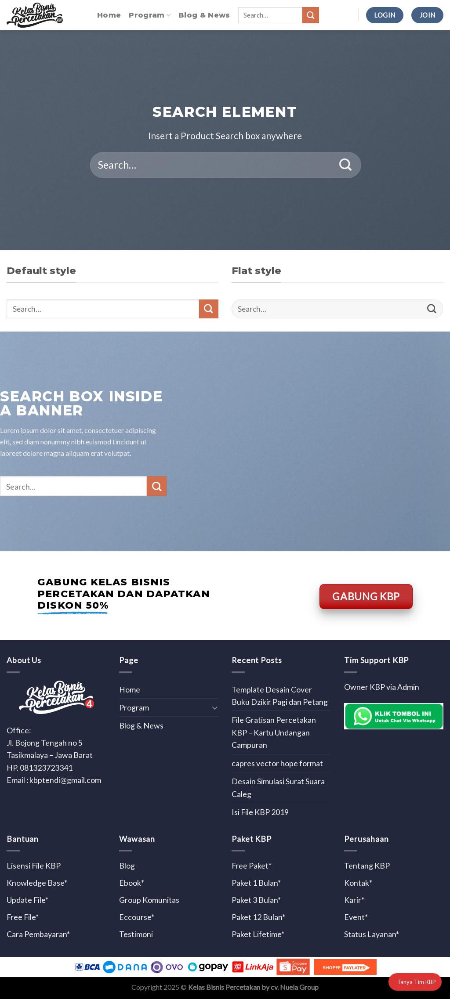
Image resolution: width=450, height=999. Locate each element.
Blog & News (204, 15)
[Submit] (310, 15)
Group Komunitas (149, 900)
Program (150, 15)
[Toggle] (214, 708)
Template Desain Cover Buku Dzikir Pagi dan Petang (280, 696)
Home (109, 15)
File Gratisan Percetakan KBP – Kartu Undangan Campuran (274, 732)
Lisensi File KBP (34, 865)
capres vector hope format (277, 763)
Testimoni (136, 934)
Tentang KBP (367, 865)
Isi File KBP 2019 (260, 812)
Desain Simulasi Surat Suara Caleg (278, 787)
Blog (127, 865)
